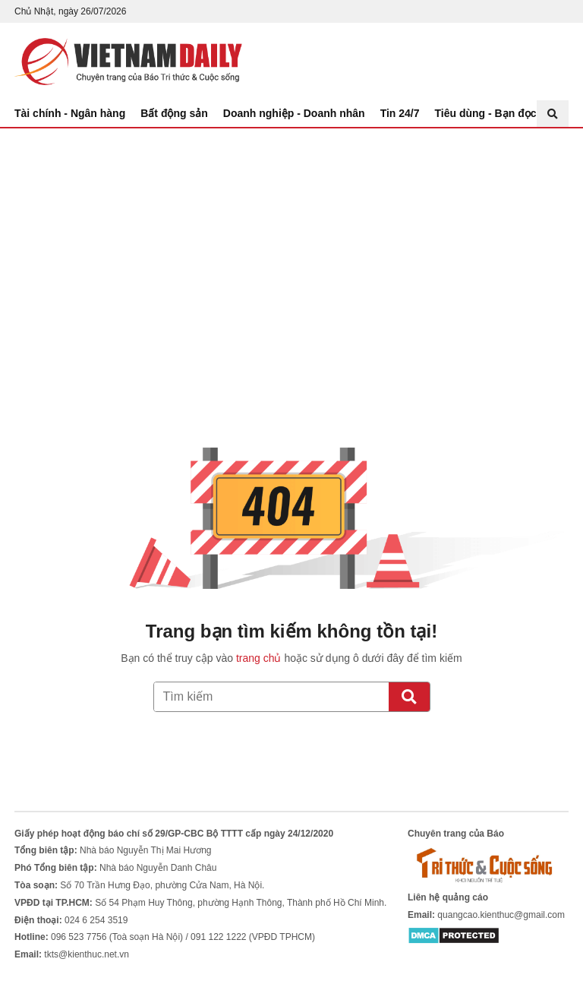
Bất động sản (174, 113)
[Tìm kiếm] (409, 697)
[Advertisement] (291, 242)
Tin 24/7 (400, 113)
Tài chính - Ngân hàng (69, 113)
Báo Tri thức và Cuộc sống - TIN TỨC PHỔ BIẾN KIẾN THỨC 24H (128, 61)
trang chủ (259, 658)
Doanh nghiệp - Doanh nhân (294, 113)
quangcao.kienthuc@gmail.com (501, 915)
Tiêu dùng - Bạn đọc (486, 113)
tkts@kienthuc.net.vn (86, 954)
